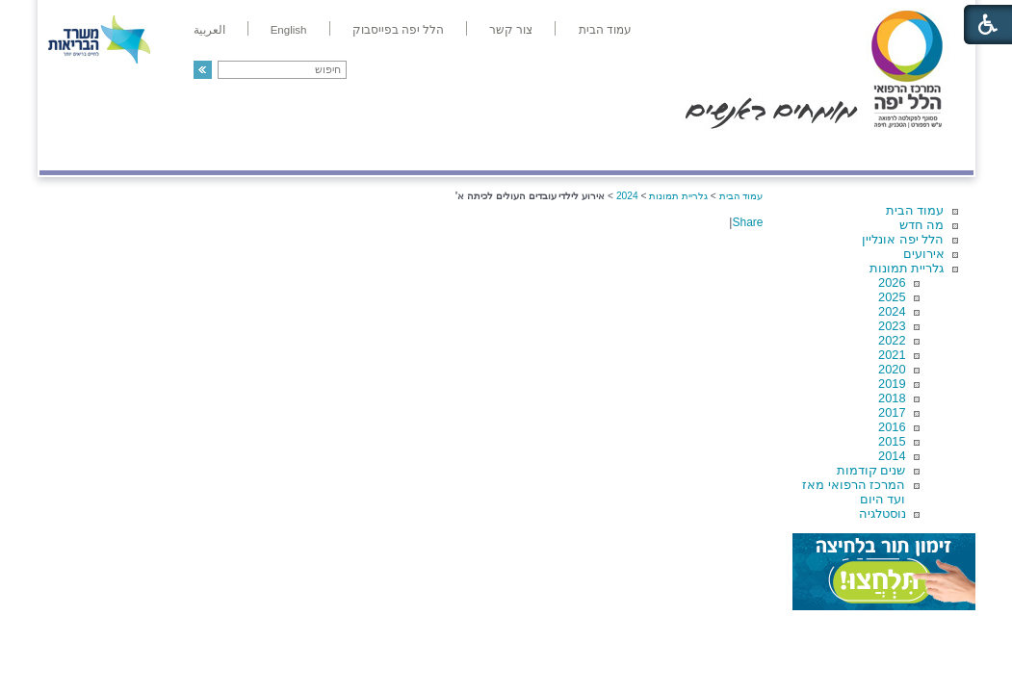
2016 (891, 427)
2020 (891, 369)
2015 (891, 441)
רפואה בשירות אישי (297, 150)
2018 (891, 398)
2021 (891, 354)
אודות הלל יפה (684, 150)
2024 (891, 311)
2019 (891, 383)
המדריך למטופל (572, 150)
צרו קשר (71, 150)
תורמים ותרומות (166, 150)
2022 (891, 340)
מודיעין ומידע (917, 150)
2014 (891, 456)
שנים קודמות (871, 470)
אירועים (924, 253)
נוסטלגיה (882, 513)
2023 (891, 326)
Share (747, 222)
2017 (891, 412)
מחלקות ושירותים (800, 150)
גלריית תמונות (907, 268)
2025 (891, 297)
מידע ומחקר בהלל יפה (441, 150)
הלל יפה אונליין (903, 239)
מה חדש (922, 225)
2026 (891, 282)
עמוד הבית (915, 210)
